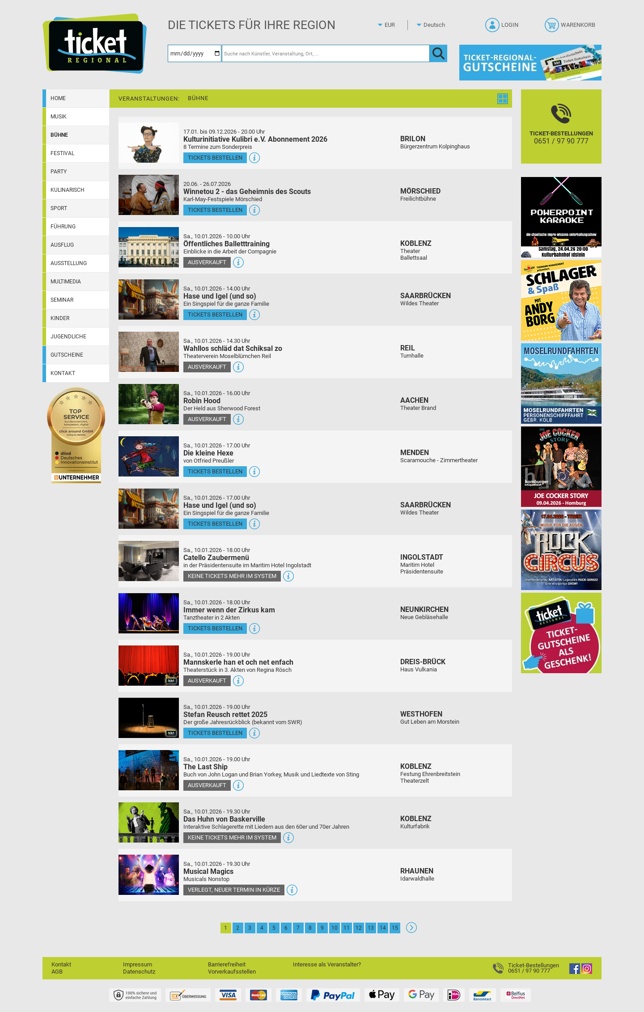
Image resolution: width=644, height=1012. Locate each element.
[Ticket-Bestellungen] (561, 134)
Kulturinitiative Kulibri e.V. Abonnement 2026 (255, 139)
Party (59, 172)
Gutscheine (67, 355)
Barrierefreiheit (227, 964)
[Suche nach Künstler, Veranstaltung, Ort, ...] (326, 53)
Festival (62, 153)
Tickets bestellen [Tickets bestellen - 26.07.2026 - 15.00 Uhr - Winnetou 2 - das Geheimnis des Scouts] (215, 210)
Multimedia (66, 281)
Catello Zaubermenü (216, 557)
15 (395, 928)
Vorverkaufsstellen (232, 971)
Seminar (62, 300)
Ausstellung (69, 263)
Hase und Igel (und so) (219, 296)
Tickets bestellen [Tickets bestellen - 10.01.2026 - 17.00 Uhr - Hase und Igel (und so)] (215, 523)
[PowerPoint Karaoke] (561, 217)
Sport (59, 208)
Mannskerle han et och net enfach (238, 662)
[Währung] (398, 25)
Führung (63, 226)
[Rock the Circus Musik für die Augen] (561, 549)
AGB (57, 971)
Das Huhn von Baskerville (224, 819)
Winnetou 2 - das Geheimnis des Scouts (247, 191)
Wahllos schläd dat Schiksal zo (232, 348)
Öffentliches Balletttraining (226, 244)
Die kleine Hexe (208, 453)
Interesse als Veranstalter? (327, 964)
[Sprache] (437, 25)
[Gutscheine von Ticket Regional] (530, 62)
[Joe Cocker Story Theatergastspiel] (561, 466)
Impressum (137, 964)
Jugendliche (68, 336)
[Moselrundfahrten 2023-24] (561, 383)
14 (383, 928)
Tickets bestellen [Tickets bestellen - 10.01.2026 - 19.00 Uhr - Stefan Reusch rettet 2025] (215, 732)
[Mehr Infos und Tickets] (149, 142)
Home (58, 98)
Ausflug (62, 245)
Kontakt (63, 373)
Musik (59, 117)
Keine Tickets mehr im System (232, 576)
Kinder (60, 318)
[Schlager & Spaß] (561, 300)
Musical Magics (208, 871)
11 (346, 928)
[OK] (438, 53)
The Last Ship (205, 767)
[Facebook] (574, 972)
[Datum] (194, 53)
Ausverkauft (207, 262)
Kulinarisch (68, 190)
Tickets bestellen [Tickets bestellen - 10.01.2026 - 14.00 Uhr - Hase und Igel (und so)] (215, 314)
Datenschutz (139, 971)
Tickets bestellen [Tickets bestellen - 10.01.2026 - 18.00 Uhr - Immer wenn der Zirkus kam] (215, 628)
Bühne (59, 135)
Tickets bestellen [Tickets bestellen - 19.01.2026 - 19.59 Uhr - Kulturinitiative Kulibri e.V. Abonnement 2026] (215, 157)
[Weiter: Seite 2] (411, 931)
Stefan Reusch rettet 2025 (225, 714)
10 (334, 928)
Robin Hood (201, 400)
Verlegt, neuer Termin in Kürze (234, 889)
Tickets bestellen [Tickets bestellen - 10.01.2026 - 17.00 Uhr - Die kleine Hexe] (215, 471)
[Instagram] (586, 972)
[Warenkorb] (571, 28)
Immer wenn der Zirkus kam (229, 610)
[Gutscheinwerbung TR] (561, 632)
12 (359, 928)
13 (371, 928)
